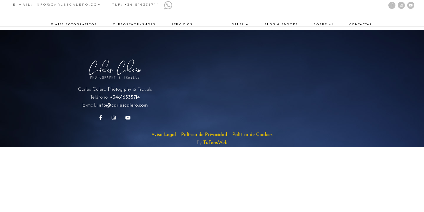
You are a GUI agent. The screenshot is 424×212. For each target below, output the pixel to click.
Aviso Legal (163, 134)
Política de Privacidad (204, 134)
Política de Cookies (252, 134)
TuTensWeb (215, 142)
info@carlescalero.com (122, 105)
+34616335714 (125, 97)
